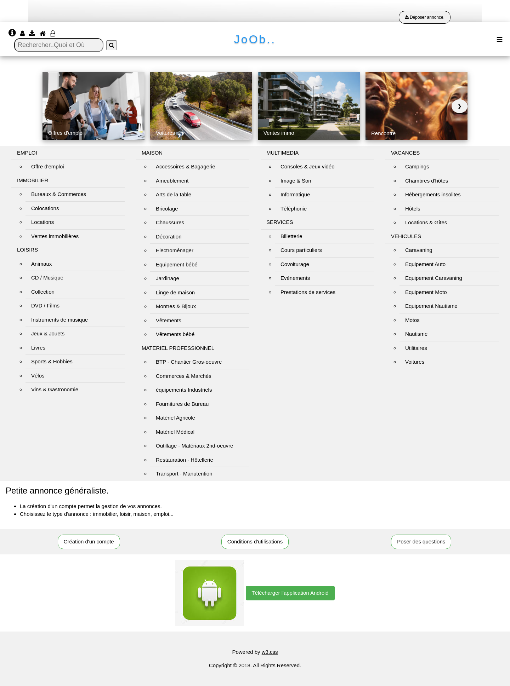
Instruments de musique (59, 320)
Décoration (169, 237)
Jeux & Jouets (47, 333)
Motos (412, 320)
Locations (42, 222)
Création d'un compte (89, 541)
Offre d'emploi (47, 166)
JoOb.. (255, 39)
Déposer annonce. (424, 17)
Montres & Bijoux (176, 306)
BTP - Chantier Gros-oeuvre (189, 362)
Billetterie (291, 236)
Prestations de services (307, 292)
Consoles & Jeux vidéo (307, 166)
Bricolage (167, 209)
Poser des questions (421, 541)
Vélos (38, 376)
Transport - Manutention (184, 474)
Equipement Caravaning (433, 278)
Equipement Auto (425, 264)
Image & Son (295, 181)
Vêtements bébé (175, 334)
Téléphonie (293, 209)
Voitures (414, 362)
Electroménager (174, 250)
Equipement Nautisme (431, 306)
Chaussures (170, 222)
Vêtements (168, 320)
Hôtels (412, 209)
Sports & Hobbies (52, 361)
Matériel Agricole (175, 418)
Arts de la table (173, 194)
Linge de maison (175, 292)
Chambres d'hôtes (426, 181)
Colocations (45, 208)
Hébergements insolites (433, 194)
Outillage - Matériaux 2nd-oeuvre (194, 446)
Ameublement (172, 181)
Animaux (41, 264)
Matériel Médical (175, 432)
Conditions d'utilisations (255, 541)
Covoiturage (294, 264)
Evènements (295, 278)
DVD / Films (45, 305)
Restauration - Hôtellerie (184, 460)
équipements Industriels (184, 390)
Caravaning (418, 250)
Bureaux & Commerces (58, 194)
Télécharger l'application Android (290, 593)
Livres (38, 348)
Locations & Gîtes (426, 222)
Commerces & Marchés (183, 376)
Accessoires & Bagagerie (185, 166)
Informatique (295, 194)
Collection (43, 292)
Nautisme (416, 334)
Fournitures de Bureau (182, 404)
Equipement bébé (177, 264)
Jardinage (167, 278)
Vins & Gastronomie (54, 389)
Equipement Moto (426, 292)
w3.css (270, 652)
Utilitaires (416, 348)
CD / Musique (47, 278)
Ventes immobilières (55, 236)
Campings (417, 166)
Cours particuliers (301, 250)
